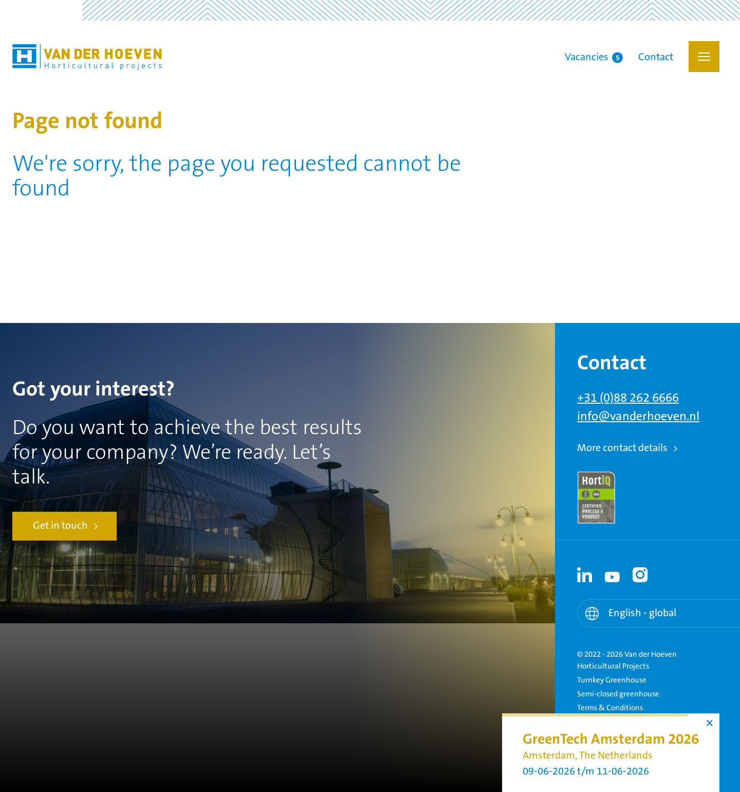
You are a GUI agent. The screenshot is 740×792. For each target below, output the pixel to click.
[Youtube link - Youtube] (612, 575)
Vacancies (594, 57)
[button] (704, 56)
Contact (655, 57)
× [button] (709, 723)
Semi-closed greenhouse (618, 694)
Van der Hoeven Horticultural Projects (87, 57)
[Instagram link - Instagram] (640, 575)
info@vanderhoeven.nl (638, 416)
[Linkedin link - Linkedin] (585, 575)
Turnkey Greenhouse (611, 680)
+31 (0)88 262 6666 (628, 398)
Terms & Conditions (610, 708)
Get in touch (60, 526)
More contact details (622, 448)
